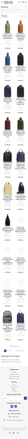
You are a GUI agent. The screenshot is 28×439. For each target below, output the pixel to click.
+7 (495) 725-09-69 (15, 413)
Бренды (14, 388)
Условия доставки (14, 376)
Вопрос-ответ (14, 386)
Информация (14, 369)
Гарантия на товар (14, 378)
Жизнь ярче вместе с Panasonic (10, 359)
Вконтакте (11, 406)
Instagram (15, 406)
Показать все (21, 350)
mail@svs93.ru (15, 416)
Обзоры (14, 391)
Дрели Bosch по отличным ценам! (11, 362)
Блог (14, 384)
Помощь (14, 372)
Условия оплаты (14, 374)
